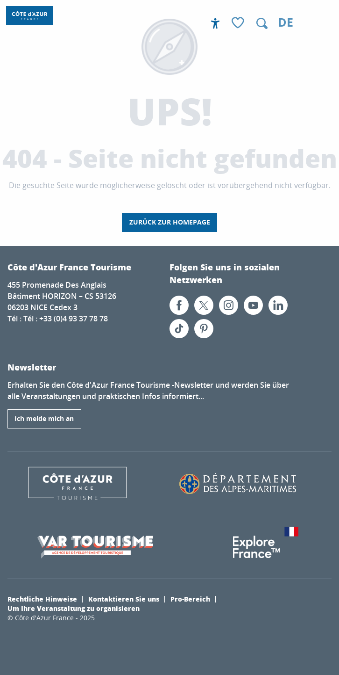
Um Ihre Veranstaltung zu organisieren (73, 608)
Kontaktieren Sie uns (123, 598)
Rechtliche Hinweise (42, 598)
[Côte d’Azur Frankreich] (29, 15)
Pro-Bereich (190, 598)
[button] (262, 23)
